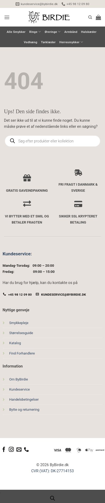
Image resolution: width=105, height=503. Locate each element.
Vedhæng (30, 42)
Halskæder (89, 32)
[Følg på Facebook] (3, 450)
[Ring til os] (26, 450)
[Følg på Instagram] (11, 450)
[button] (7, 17)
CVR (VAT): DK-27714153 (52, 471)
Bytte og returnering (24, 410)
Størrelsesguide (21, 333)
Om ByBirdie (18, 379)
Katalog (15, 343)
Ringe (35, 31)
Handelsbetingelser (24, 399)
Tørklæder (48, 42)
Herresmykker (71, 42)
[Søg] (90, 17)
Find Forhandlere (22, 353)
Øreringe (53, 31)
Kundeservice (16, 253)
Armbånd (70, 32)
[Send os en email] (18, 450)
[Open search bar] (52, 498)
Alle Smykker (16, 32)
